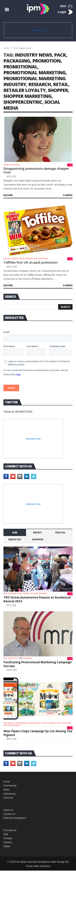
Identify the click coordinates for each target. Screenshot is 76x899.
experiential (15, 622)
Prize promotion (28, 259)
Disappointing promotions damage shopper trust (36, 170)
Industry (7, 870)
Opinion (27, 687)
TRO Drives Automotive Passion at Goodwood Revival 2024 (37, 628)
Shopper (8, 866)
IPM (21, 687)
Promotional (9, 814)
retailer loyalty (24, 90)
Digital (7, 259)
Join (63, 6)
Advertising (9, 822)
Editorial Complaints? (14, 846)
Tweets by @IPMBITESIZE (17, 440)
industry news (33, 55)
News (6, 165)
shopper (58, 90)
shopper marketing (27, 96)
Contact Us (9, 842)
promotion (46, 60)
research (39, 84)
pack (60, 55)
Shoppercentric (22, 102)
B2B (5, 862)
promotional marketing (34, 72)
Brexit (37, 561)
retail (60, 84)
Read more (8, 195)
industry (14, 567)
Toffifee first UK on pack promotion (30, 262)
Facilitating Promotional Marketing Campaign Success (37, 692)
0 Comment (68, 195)
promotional (20, 66)
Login (62, 12)
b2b (14, 561)
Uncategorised (38, 622)
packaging (16, 60)
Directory (8, 826)
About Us (8, 838)
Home (6, 48)
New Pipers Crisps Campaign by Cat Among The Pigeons (37, 761)
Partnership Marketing (28, 751)
